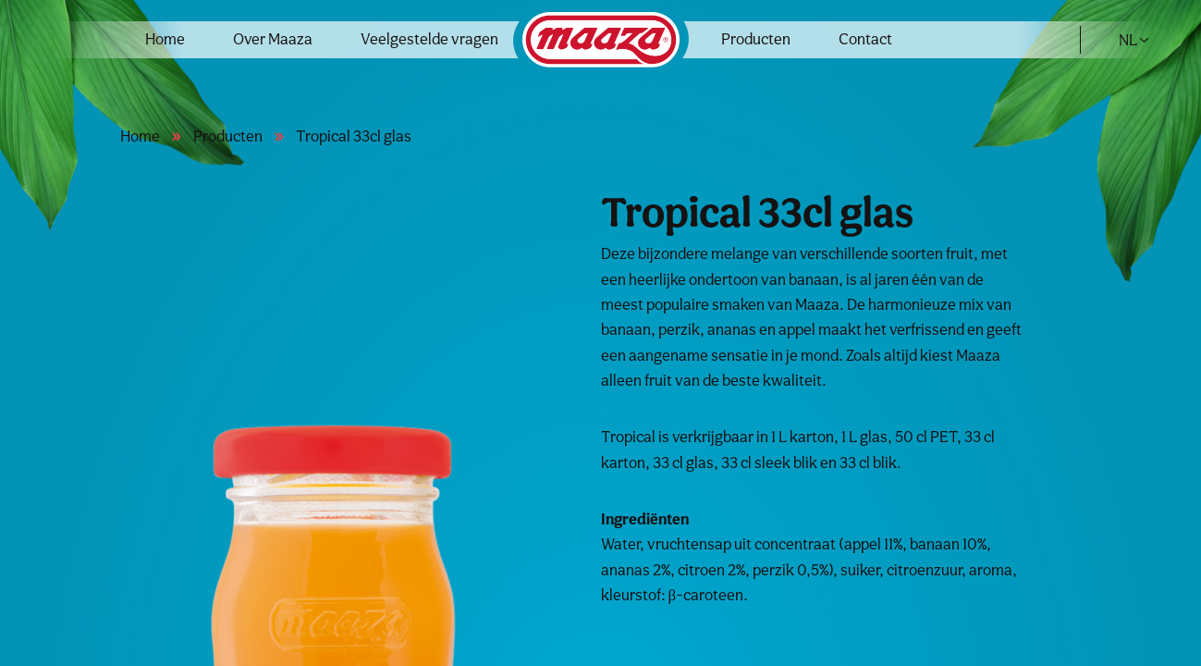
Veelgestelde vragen (429, 39)
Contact (865, 39)
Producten (755, 39)
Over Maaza (273, 39)
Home (165, 39)
